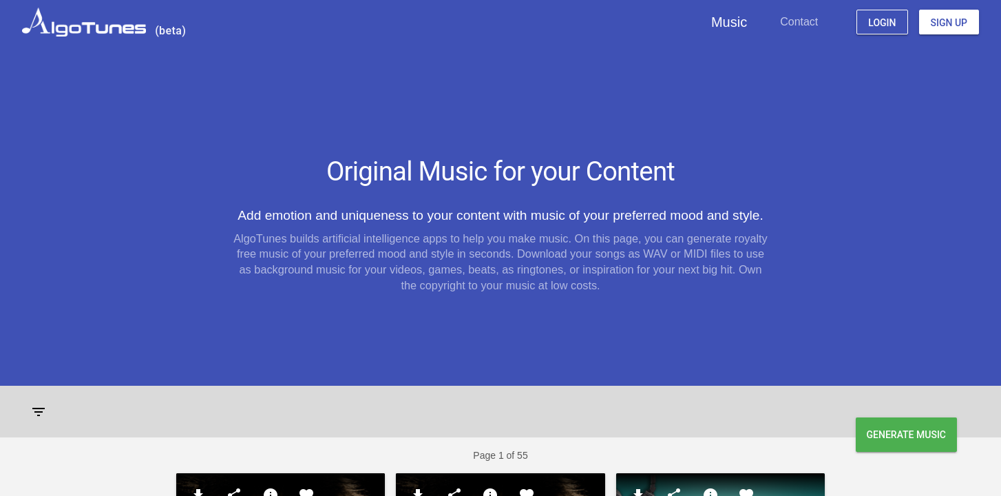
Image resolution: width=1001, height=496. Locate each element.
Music (729, 22)
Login (882, 22)
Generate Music (906, 434)
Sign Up (949, 22)
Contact (799, 22)
